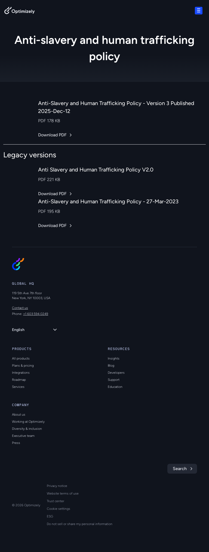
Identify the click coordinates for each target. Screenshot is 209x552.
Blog (111, 365)
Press (16, 443)
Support (113, 380)
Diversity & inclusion (27, 429)
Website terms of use (63, 493)
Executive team (23, 436)
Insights (113, 358)
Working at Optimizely (28, 422)
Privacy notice (57, 486)
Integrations (21, 373)
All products (21, 358)
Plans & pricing (23, 365)
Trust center (55, 501)
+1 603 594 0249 (35, 314)
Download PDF (52, 134)
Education (115, 387)
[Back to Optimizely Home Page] (19, 11)
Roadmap (19, 380)
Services (18, 387)
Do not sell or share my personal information (79, 524)
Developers (116, 373)
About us (18, 414)
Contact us (20, 308)
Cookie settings (58, 509)
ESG (50, 516)
